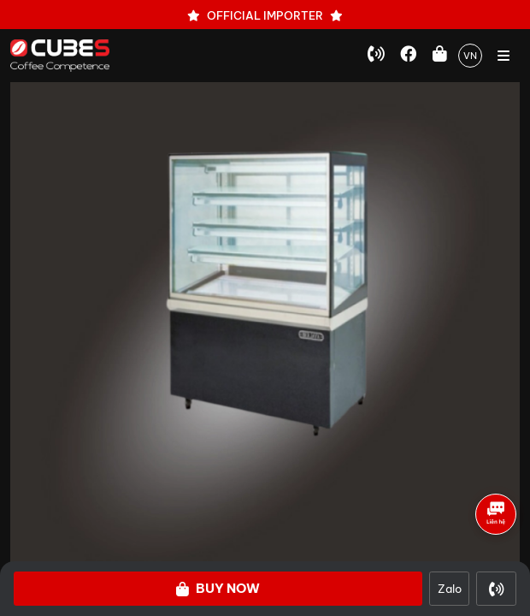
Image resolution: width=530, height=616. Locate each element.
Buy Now (218, 588)
